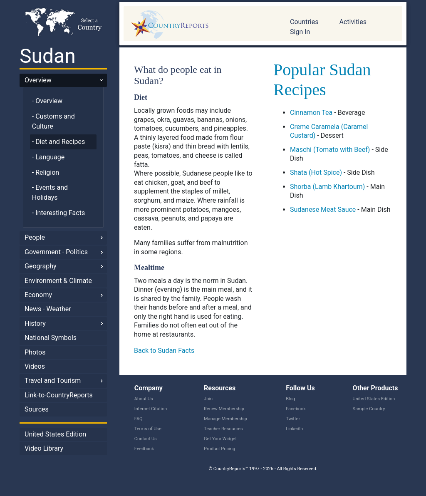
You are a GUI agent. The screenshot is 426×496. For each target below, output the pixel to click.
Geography (41, 266)
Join (208, 399)
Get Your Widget (220, 438)
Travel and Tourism (53, 380)
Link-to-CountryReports (59, 395)
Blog (290, 399)
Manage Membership (225, 419)
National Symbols (51, 338)
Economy (38, 295)
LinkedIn (294, 429)
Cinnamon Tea (311, 113)
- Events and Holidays (50, 192)
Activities (352, 22)
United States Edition (55, 434)
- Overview (47, 101)
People (35, 237)
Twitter (293, 419)
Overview (38, 80)
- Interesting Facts (58, 213)
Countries (304, 22)
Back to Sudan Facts (164, 351)
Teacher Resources (223, 429)
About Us (143, 399)
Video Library (44, 448)
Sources (37, 409)
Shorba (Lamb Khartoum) (327, 187)
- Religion (45, 172)
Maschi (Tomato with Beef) (330, 150)
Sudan (48, 56)
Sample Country (369, 409)
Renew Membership (224, 409)
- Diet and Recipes (58, 142)
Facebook (296, 409)
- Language (48, 157)
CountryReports (200, 25)
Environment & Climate (58, 281)
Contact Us (145, 438)
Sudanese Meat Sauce (323, 209)
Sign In (300, 32)
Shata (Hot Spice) (316, 172)
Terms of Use (147, 429)
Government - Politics (56, 252)
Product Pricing (219, 448)
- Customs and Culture (53, 121)
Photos (35, 352)
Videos (35, 366)
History (35, 323)
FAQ (138, 419)
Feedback (144, 448)
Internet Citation (150, 409)
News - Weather (48, 309)
